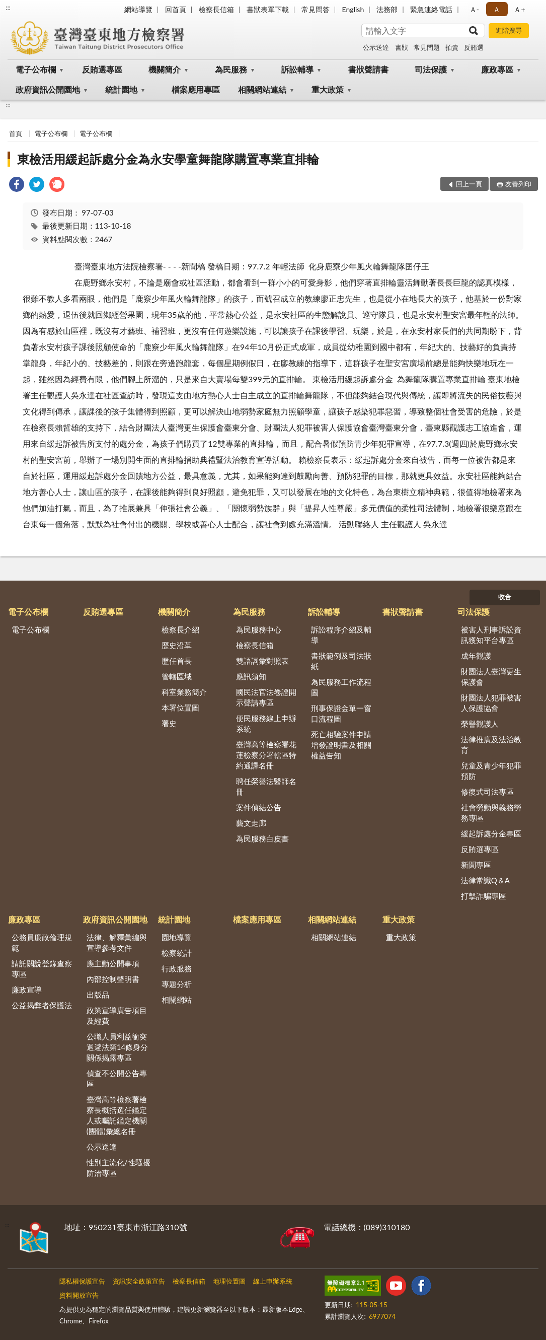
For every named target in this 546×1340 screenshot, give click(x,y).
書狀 (401, 47)
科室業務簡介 (184, 691)
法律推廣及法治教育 (491, 744)
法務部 (387, 9)
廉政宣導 (27, 989)
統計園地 (121, 89)
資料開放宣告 (79, 1295)
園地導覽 (177, 937)
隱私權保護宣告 (82, 1281)
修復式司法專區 (487, 791)
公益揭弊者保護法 (42, 1005)
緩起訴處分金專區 (491, 833)
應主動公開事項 (113, 963)
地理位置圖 (229, 1281)
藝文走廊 (251, 822)
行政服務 (177, 968)
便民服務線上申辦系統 (266, 723)
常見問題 (427, 47)
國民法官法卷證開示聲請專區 (266, 697)
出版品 (98, 994)
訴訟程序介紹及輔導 (341, 635)
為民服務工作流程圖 (341, 687)
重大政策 (327, 89)
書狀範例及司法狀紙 (341, 661)
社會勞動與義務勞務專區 (491, 812)
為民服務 (231, 69)
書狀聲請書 (368, 69)
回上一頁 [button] (469, 184)
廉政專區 (497, 69)
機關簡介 (164, 69)
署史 (169, 723)
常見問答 (315, 9)
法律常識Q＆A (485, 880)
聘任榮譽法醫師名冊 (266, 786)
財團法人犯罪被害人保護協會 (491, 703)
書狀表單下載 (268, 9)
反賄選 (474, 47)
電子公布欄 (36, 69)
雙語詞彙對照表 (262, 660)
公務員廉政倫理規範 (42, 942)
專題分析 (177, 984)
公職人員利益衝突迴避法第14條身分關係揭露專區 (117, 1047)
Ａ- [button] (474, 9)
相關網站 (177, 999)
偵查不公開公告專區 (117, 1078)
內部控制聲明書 (113, 978)
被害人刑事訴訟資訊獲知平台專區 (491, 635)
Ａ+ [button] (519, 9)
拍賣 (451, 47)
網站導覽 (138, 9)
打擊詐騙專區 (483, 895)
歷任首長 (177, 660)
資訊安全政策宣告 (139, 1281)
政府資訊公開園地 (48, 89)
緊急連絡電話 (431, 9)
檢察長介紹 (180, 629)
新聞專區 (476, 864)
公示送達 (376, 47)
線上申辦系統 (272, 1281)
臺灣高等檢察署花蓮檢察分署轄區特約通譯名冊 (266, 755)
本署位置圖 (180, 707)
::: (8, 8)
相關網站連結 (262, 89)
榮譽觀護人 (480, 723)
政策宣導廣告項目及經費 (117, 1015)
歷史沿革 (177, 645)
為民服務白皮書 (262, 838)
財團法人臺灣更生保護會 (491, 676)
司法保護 (431, 69)
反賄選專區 (102, 69)
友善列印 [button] (518, 184)
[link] (16, 185)
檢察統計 (177, 952)
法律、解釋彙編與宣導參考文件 (117, 942)
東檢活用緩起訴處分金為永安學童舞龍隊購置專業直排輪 (168, 159)
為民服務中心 (258, 629)
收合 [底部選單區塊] (504, 597)
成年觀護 (476, 655)
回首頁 (175, 9)
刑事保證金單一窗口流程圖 (341, 713)
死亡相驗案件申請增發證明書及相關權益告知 (341, 745)
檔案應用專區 (196, 89)
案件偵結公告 (258, 807)
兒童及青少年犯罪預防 (491, 771)
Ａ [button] (496, 9)
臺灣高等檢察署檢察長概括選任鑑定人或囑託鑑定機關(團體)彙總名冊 (117, 1115)
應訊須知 (251, 676)
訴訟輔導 (297, 69)
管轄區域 (177, 676)
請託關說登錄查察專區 (42, 968)
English (353, 9)
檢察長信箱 (216, 9)
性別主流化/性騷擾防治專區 (118, 1167)
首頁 (15, 133)
